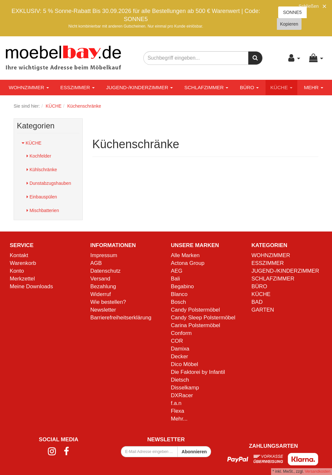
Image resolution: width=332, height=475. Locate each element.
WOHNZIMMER (29, 87)
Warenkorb (23, 263)
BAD (257, 302)
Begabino (182, 286)
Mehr (313, 87)
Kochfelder (39, 156)
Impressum (103, 255)
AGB (96, 263)
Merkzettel (22, 279)
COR (177, 341)
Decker (179, 356)
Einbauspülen (42, 196)
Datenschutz (105, 271)
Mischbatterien (43, 210)
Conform (181, 333)
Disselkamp (185, 388)
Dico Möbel (184, 364)
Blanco (179, 294)
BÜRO (249, 87)
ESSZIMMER (77, 87)
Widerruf (100, 294)
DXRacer (182, 395)
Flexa (177, 411)
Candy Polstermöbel (195, 310)
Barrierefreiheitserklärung (120, 318)
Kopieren (289, 24)
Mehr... (179, 419)
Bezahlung (103, 286)
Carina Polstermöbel (195, 325)
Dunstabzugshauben (49, 183)
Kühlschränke (42, 169)
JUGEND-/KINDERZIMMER (139, 87)
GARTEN (263, 310)
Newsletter (103, 310)
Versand (100, 279)
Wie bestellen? (108, 302)
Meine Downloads (31, 286)
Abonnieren (194, 451)
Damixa (180, 349)
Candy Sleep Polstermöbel (203, 318)
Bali (175, 279)
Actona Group (188, 263)
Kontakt (19, 255)
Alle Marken (185, 255)
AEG (176, 271)
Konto (17, 271)
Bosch (178, 302)
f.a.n (176, 403)
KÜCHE (281, 87)
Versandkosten (317, 471)
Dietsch (180, 380)
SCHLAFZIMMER (206, 87)
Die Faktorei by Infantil (198, 372)
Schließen (309, 6)
